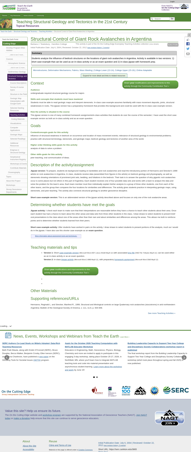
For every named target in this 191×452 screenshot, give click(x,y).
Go (172, 19)
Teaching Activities (45, 31)
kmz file (131, 253)
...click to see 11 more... (18, 68)
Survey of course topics (17, 88)
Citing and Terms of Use (60, 445)
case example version (69, 253)
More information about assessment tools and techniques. (56, 236)
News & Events (28, 15)
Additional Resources (14, 144)
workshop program (52, 415)
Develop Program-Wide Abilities (15, 49)
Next (184, 357)
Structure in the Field (18, 94)
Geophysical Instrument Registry (18, 158)
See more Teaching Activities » (161, 313)
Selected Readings (17, 139)
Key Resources (15, 15)
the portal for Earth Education (24, 8)
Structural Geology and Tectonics (25, 31)
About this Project (13, 181)
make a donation (22, 418)
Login (172, 1)
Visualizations (15, 123)
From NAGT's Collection (170, 8)
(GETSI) (37, 360)
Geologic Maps (16, 135)
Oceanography (14, 172)
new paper (43, 356)
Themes (4, 15)
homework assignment (124, 259)
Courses (9, 59)
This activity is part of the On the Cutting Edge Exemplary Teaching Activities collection (117, 44)
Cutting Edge (9, 43)
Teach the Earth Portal (10, 39)
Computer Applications (15, 129)
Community (40, 15)
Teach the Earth (6, 31)
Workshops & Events (18, 164)
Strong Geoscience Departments (13, 190)
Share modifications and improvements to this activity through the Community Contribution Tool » (147, 84)
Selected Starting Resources (17, 109)
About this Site (29, 446)
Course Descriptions (18, 83)
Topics (8, 177)
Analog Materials (18, 119)
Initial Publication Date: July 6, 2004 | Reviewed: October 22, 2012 (70, 47)
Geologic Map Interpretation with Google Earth (17, 101)
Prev (6, 357)
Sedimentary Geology (17, 72)
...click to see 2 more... (16, 55)
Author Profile (173, 45)
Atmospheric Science (16, 63)
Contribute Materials (18, 168)
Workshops (10, 185)
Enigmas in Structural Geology (17, 151)
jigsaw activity (67, 259)
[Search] (160, 18)
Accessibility (28, 449)
